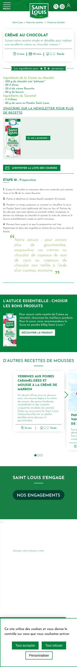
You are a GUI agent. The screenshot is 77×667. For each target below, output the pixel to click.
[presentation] (65, 394)
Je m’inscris (56, 551)
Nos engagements (38, 496)
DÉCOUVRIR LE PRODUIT (37, 333)
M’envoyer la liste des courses (31, 168)
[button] (35, 455)
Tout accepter (25, 645)
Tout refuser (53, 645)
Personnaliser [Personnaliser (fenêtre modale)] (39, 655)
